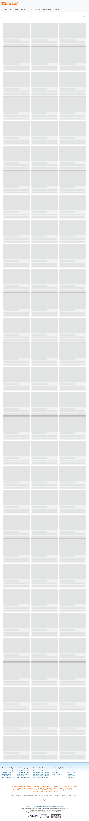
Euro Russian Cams (23, 774)
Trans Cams (70, 777)
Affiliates (35, 791)
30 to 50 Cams (6, 776)
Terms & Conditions (32, 786)
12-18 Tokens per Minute (41, 772)
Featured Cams (71, 771)
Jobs (42, 791)
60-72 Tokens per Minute (41, 776)
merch (58, 10)
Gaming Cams (56, 774)
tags (23, 10)
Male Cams (70, 774)
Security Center (51, 788)
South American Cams (23, 777)
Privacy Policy (47, 786)
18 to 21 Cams (6, 772)
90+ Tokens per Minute (40, 777)
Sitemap (49, 791)
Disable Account (56, 790)
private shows (34, 10)
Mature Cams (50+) (8, 777)
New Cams (55, 772)
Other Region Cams (23, 772)
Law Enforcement (66, 788)
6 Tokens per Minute (39, 771)
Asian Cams (20, 776)
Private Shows (56, 771)
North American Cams (24, 771)
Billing (46, 790)
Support (57, 786)
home (5, 10)
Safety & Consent (17, 786)
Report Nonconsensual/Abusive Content (27, 790)
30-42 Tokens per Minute (41, 774)
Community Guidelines (70, 786)
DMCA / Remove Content (26, 788)
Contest (73, 790)
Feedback (40, 788)
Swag (56, 791)
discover (14, 10)
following (48, 10)
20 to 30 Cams (6, 774)
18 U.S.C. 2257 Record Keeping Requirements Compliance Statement (44, 806)
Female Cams (71, 772)
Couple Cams (71, 776)
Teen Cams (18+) (7, 771)
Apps (66, 790)
